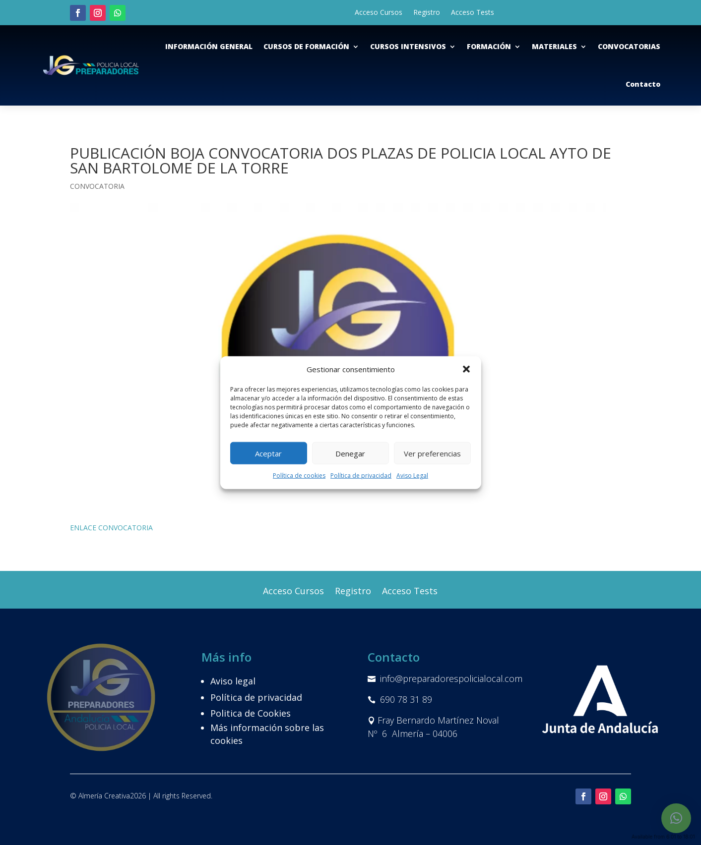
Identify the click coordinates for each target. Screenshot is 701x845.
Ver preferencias (432, 453)
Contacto (643, 84)
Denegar (350, 453)
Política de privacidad (360, 475)
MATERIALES (554, 46)
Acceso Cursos (378, 13)
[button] (466, 369)
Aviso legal (232, 681)
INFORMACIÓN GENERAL (209, 46)
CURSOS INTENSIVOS (408, 46)
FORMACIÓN (489, 46)
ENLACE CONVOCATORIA (111, 527)
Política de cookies (299, 475)
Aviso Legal (412, 475)
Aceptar (268, 453)
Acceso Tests (472, 13)
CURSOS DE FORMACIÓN (306, 46)
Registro (426, 13)
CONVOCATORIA (97, 186)
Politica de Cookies (250, 713)
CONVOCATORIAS (629, 46)
